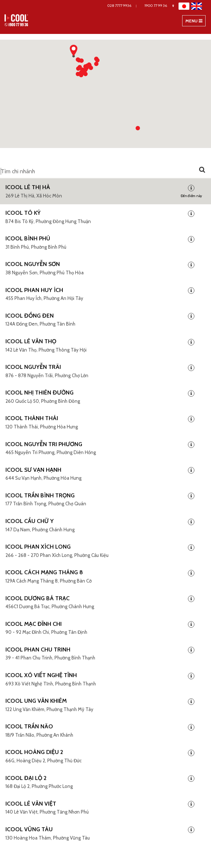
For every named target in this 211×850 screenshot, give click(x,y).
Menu (195, 21)
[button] (81, 71)
